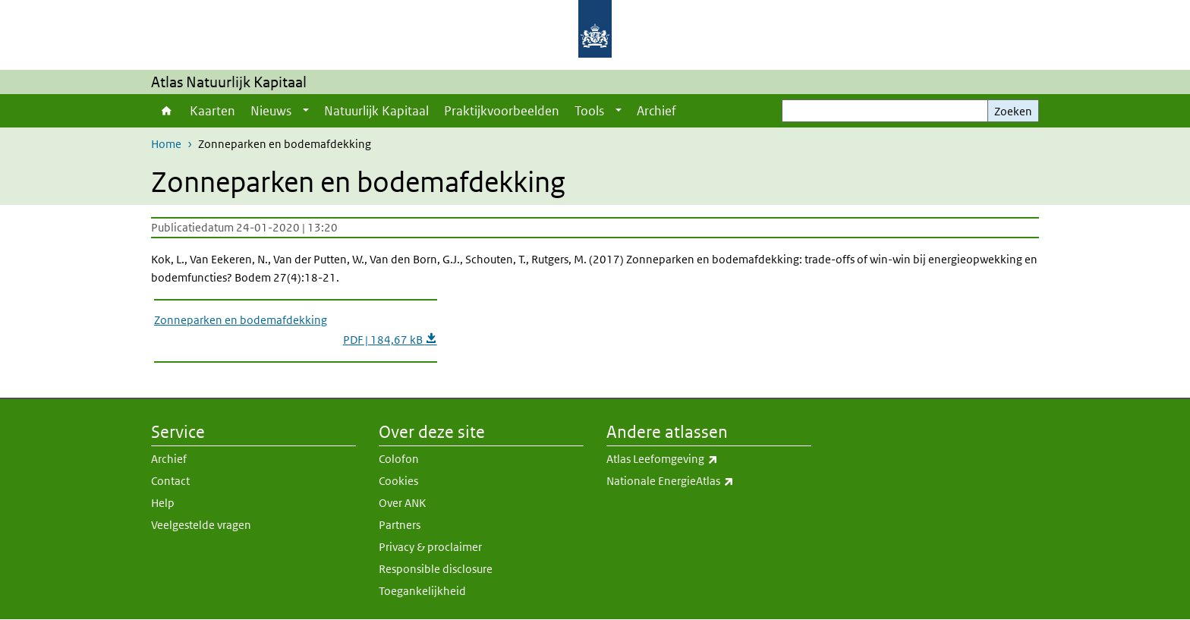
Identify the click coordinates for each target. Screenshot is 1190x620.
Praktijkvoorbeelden (501, 110)
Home (166, 110)
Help (163, 503)
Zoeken (1013, 111)
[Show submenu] (305, 110)
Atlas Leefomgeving (708, 459)
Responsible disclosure (436, 569)
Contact (170, 481)
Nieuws (270, 110)
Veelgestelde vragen (201, 525)
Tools (589, 110)
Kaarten (212, 110)
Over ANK (402, 503)
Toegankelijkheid (422, 591)
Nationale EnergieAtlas (708, 481)
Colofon (399, 459)
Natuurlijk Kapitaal (376, 110)
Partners (399, 525)
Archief (656, 110)
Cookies (398, 481)
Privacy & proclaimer (430, 547)
